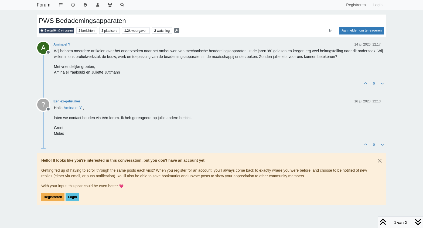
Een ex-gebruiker (66, 101)
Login (72, 197)
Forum (43, 5)
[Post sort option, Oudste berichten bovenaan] (330, 30)
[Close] (380, 160)
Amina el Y (61, 44)
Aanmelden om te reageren (362, 30)
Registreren (53, 197)
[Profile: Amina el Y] (73, 108)
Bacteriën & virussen (56, 30)
